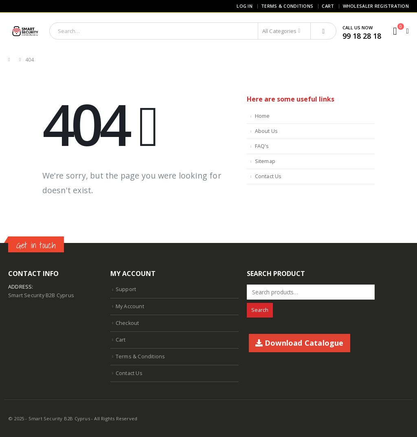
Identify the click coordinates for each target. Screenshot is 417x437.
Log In (244, 6)
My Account (130, 306)
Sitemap (265, 161)
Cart (328, 6)
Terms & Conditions (287, 6)
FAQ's (262, 146)
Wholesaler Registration (376, 6)
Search (259, 310)
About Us (266, 131)
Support (126, 289)
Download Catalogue (299, 343)
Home (262, 116)
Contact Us (268, 176)
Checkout (127, 323)
